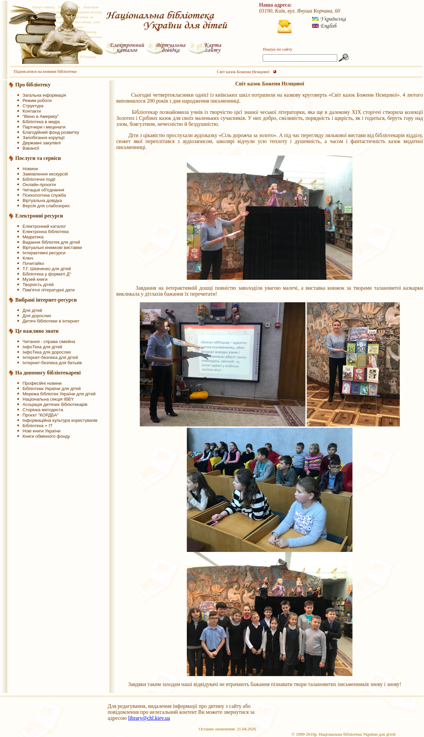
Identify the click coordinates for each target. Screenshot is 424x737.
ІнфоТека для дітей (42, 346)
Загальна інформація (44, 95)
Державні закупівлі (42, 142)
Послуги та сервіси (38, 158)
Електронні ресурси (39, 216)
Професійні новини (42, 383)
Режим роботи (37, 100)
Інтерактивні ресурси (44, 252)
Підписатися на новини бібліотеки (45, 71)
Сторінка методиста (43, 409)
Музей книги (35, 279)
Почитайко (33, 263)
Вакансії (31, 148)
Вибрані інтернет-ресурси (46, 300)
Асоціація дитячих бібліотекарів (55, 404)
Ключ (28, 258)
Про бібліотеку (33, 84)
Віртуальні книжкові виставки (52, 247)
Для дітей (32, 310)
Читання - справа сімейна (49, 341)
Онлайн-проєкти (39, 184)
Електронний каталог (44, 226)
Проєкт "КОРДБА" (41, 415)
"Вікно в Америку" (41, 116)
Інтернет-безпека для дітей (50, 357)
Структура (33, 105)
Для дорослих (37, 315)
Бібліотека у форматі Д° (47, 273)
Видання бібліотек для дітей (51, 242)
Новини (30, 168)
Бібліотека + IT (38, 425)
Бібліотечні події (39, 179)
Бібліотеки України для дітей (52, 388)
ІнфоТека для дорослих (47, 352)
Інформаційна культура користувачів (60, 420)
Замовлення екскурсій (45, 174)
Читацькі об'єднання (43, 189)
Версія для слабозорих (46, 205)
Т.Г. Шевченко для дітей (47, 268)
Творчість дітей (38, 284)
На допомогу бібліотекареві (48, 372)
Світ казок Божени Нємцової (243, 71)
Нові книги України (41, 430)
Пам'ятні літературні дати (49, 289)
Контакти (32, 111)
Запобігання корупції (44, 137)
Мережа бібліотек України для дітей (59, 393)
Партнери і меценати (44, 126)
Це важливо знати (37, 331)
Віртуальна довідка (42, 200)
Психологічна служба (44, 195)
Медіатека (33, 236)
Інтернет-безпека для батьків (52, 362)
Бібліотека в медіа (41, 121)
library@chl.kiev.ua (149, 718)
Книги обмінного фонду (46, 436)
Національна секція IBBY (48, 399)
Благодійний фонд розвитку (51, 132)
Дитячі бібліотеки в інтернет (51, 321)
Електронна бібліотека (46, 231)
